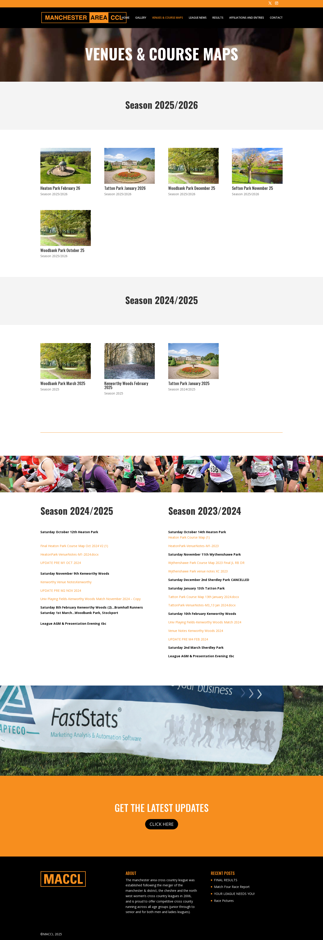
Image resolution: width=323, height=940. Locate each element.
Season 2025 (49, 389)
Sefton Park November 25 (252, 188)
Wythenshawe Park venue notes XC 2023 (198, 571)
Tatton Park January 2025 (189, 383)
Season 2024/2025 (181, 389)
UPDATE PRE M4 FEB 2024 (188, 639)
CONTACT (276, 18)
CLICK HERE (162, 824)
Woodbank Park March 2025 (62, 383)
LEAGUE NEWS (198, 18)
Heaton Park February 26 (60, 188)
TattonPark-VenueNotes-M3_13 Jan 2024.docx (202, 605)
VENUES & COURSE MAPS (167, 18)
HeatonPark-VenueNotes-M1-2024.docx (69, 554)
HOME (125, 18)
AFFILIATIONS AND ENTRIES (246, 18)
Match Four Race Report (232, 887)
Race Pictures (224, 900)
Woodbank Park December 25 (191, 188)
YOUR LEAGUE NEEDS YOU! (234, 894)
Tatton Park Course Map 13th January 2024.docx (203, 597)
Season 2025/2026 (54, 194)
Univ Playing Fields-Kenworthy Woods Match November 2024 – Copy (90, 599)
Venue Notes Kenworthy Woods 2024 (195, 631)
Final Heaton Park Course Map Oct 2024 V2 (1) (74, 546)
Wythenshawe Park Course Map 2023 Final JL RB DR (206, 563)
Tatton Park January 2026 (125, 188)
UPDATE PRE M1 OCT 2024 (60, 563)
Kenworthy (84, 582)
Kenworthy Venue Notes (58, 582)
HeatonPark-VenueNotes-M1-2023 (193, 546)
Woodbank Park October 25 (62, 250)
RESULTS (217, 18)
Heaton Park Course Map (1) (189, 537)
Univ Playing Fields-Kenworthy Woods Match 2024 (204, 622)
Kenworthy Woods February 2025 (126, 385)
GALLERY (140, 18)
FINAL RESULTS (225, 880)
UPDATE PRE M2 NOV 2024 (60, 590)
